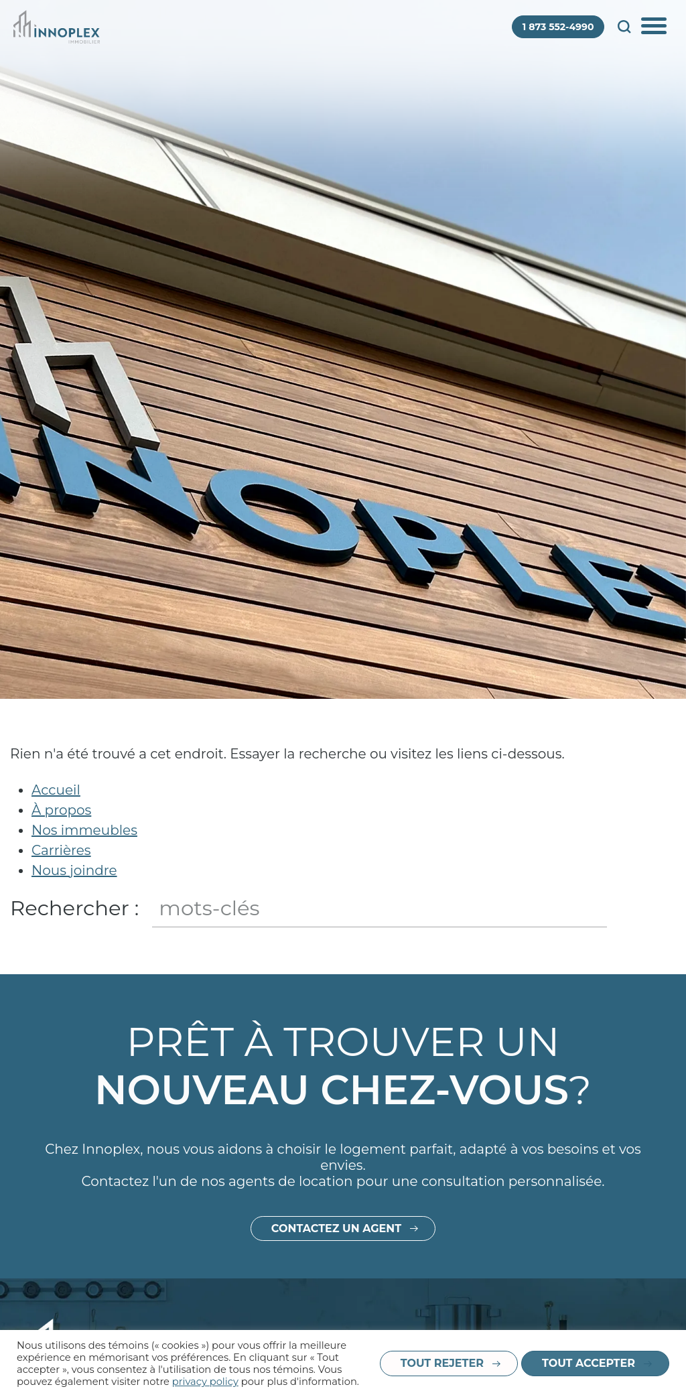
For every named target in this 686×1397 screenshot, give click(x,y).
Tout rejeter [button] (442, 1363)
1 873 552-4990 (558, 27)
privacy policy (205, 1382)
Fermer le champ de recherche (663, 907)
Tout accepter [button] (588, 1363)
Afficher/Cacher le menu (655, 26)
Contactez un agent (336, 1316)
